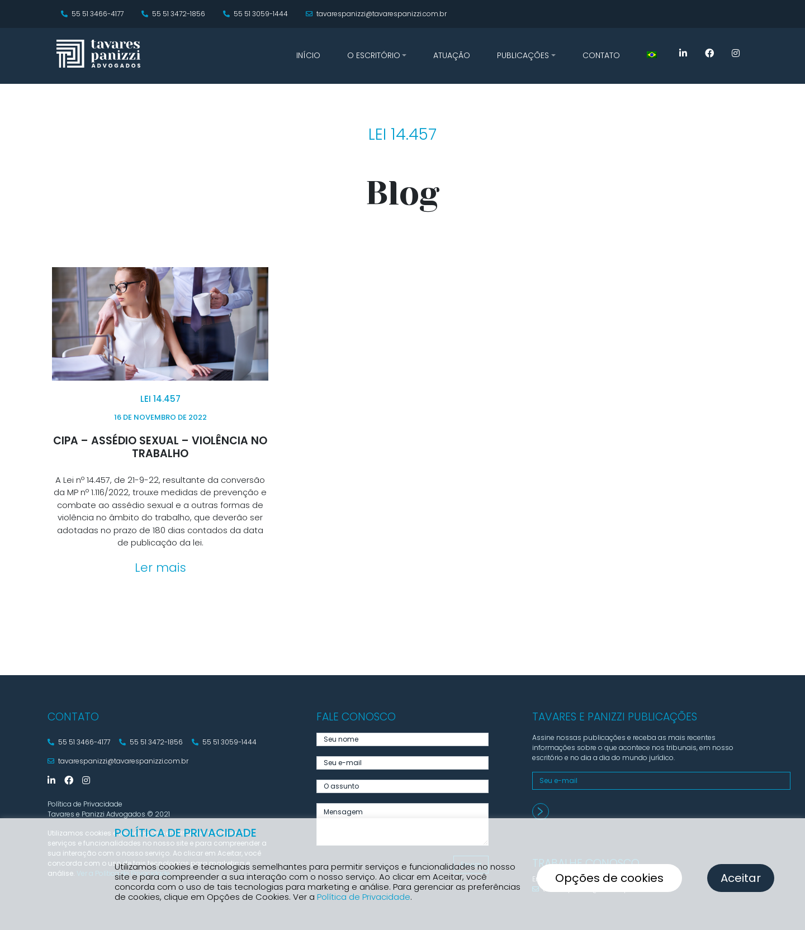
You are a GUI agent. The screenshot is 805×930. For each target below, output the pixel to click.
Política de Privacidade (363, 897)
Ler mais (160, 567)
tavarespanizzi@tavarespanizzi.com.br (376, 13)
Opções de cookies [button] (609, 878)
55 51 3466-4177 (92, 13)
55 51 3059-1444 (255, 13)
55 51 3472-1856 (173, 13)
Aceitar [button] (741, 878)
